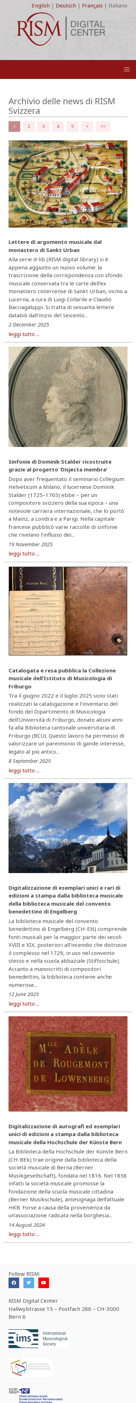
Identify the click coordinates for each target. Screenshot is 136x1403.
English (41, 5)
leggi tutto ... (24, 333)
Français (92, 5)
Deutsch (66, 5)
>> (102, 126)
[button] (127, 69)
